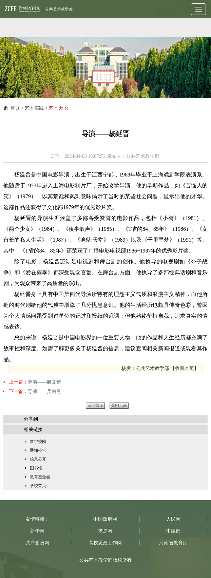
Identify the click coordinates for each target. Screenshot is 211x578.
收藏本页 (184, 368)
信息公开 (38, 459)
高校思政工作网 (105, 542)
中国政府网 (105, 519)
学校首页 (38, 485)
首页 (15, 108)
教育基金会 (40, 476)
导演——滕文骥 (44, 382)
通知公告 (38, 450)
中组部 (173, 531)
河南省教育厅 (173, 542)
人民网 (173, 519)
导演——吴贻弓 (44, 391)
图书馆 (36, 468)
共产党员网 (37, 542)
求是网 (105, 531)
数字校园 (38, 441)
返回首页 (95, 405)
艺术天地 (58, 108)
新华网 (37, 531)
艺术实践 (34, 108)
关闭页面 (119, 405)
